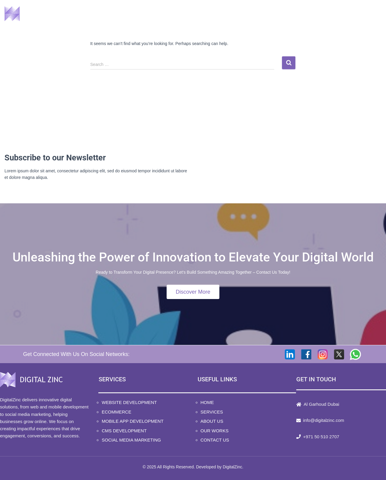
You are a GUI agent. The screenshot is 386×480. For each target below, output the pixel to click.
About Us (273, 15)
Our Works (314, 15)
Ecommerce (116, 411)
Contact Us (359, 15)
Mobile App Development (132, 421)
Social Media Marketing (131, 439)
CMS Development (124, 430)
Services (232, 15)
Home (196, 15)
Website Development (129, 402)
